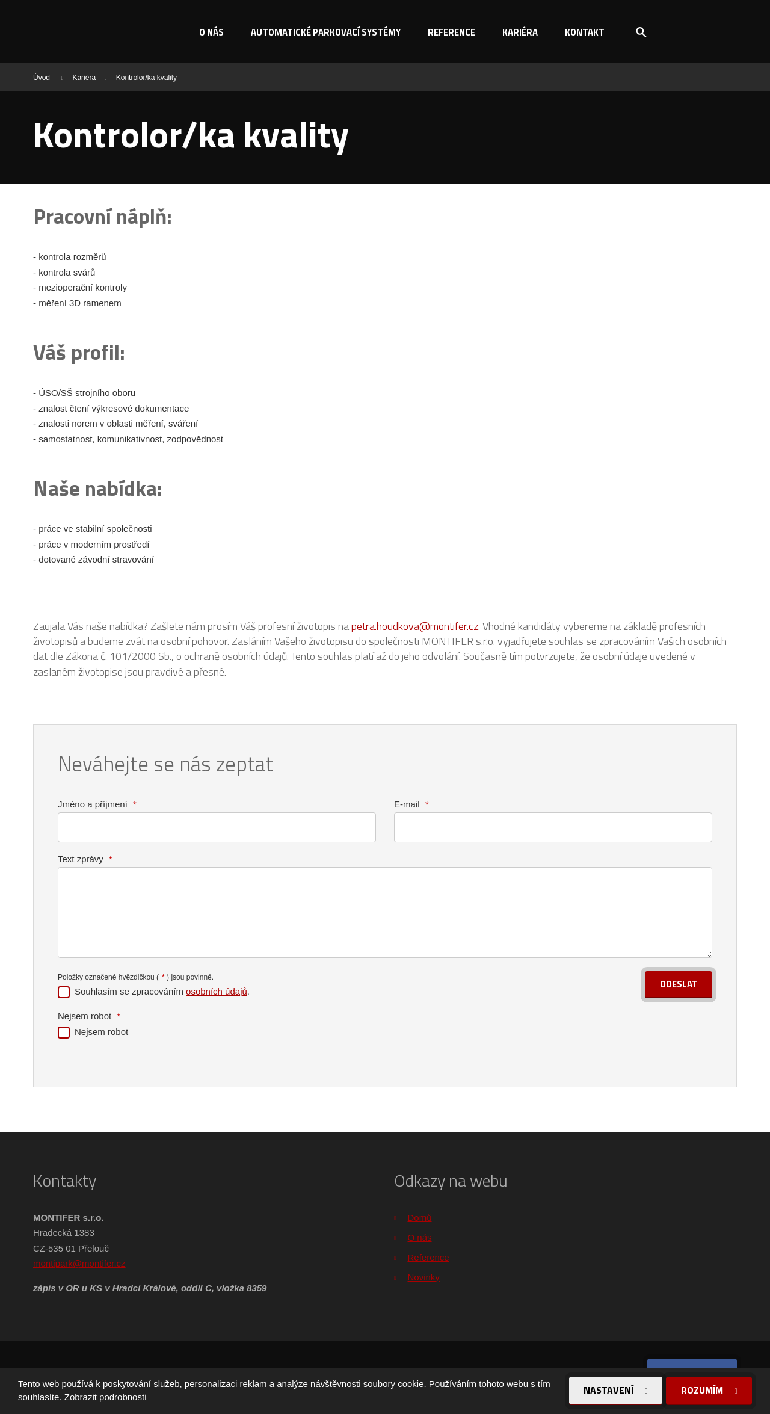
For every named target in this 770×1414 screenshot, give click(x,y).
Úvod (41, 77)
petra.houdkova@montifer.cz (414, 626)
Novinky (424, 1277)
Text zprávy (85, 859)
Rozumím (702, 1390)
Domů (420, 1217)
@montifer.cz (99, 1263)
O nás (211, 32)
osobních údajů (216, 991)
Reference (451, 32)
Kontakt (585, 32)
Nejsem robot (89, 1015)
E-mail (411, 804)
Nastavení (609, 1390)
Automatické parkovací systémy (326, 32)
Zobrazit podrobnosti (105, 1397)
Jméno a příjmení (97, 804)
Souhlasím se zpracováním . (162, 991)
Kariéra (520, 32)
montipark (53, 1263)
